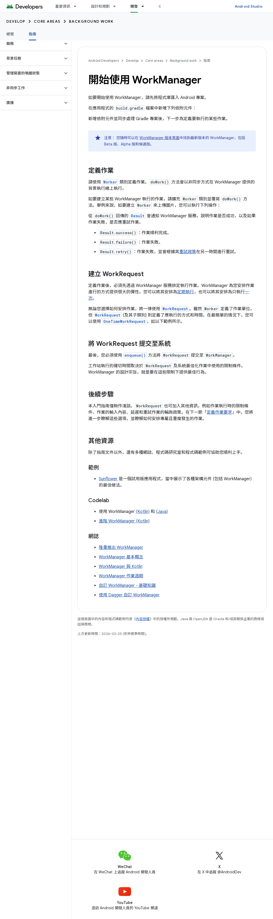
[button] (31, 43)
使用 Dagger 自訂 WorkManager (129, 595)
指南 (206, 60)
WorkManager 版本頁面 (159, 137)
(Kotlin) (143, 511)
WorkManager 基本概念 (121, 557)
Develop (15, 21)
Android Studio (249, 6)
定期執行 (185, 292)
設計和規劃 (100, 6)
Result (137, 215)
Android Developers (103, 60)
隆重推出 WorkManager (121, 547)
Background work (91, 21)
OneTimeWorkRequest (124, 321)
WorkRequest (175, 308)
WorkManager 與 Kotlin (120, 566)
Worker (110, 182)
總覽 (10, 34)
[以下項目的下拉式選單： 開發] (145, 6)
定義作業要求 (219, 412)
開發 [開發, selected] (134, 6)
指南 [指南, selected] (32, 34)
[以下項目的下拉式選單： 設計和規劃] (117, 6)
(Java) (162, 511)
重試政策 (187, 252)
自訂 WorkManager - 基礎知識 (127, 585)
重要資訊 (62, 6)
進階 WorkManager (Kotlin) (124, 521)
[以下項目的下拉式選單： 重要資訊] (77, 6)
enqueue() (135, 355)
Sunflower (108, 479)
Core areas (47, 21)
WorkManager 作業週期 (121, 576)
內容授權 (143, 619)
